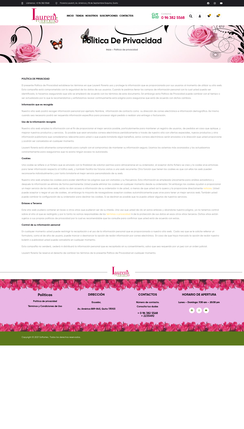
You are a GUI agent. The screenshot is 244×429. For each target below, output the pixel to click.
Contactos (126, 16)
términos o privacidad (118, 214)
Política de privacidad (45, 301)
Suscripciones (109, 16)
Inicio (70, 16)
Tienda (80, 16)
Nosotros (91, 16)
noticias (207, 188)
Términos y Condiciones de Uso (45, 306)
